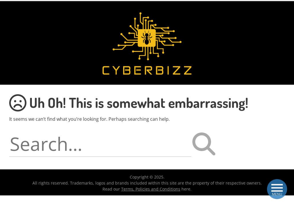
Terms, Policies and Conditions (150, 189)
